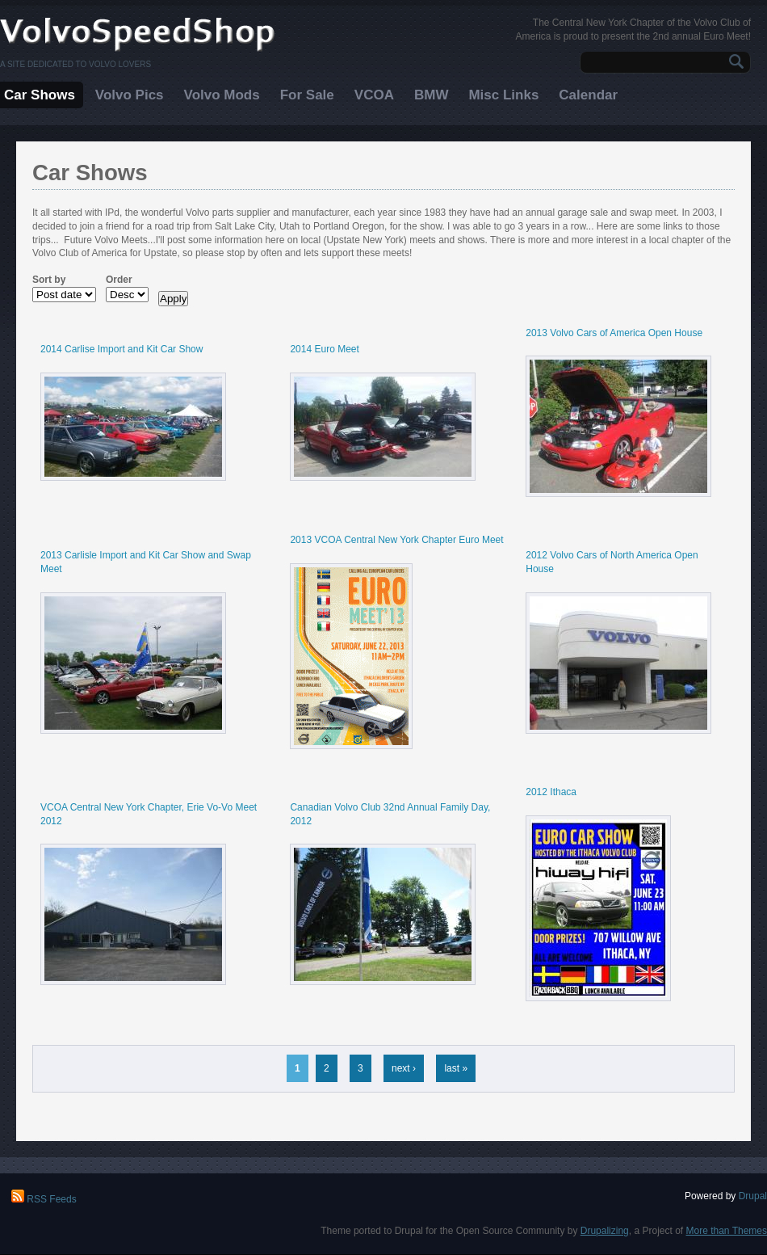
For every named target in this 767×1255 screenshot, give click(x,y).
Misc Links (503, 95)
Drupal (753, 1196)
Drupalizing (604, 1230)
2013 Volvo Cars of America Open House (614, 333)
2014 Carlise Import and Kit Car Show (121, 349)
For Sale (307, 95)
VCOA (374, 95)
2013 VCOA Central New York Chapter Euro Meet (396, 539)
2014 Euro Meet (324, 349)
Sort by (48, 279)
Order (119, 279)
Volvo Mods (222, 95)
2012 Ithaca (551, 792)
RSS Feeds (44, 1199)
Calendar (588, 95)
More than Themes (727, 1230)
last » (455, 1068)
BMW (431, 95)
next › (404, 1068)
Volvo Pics (129, 95)
